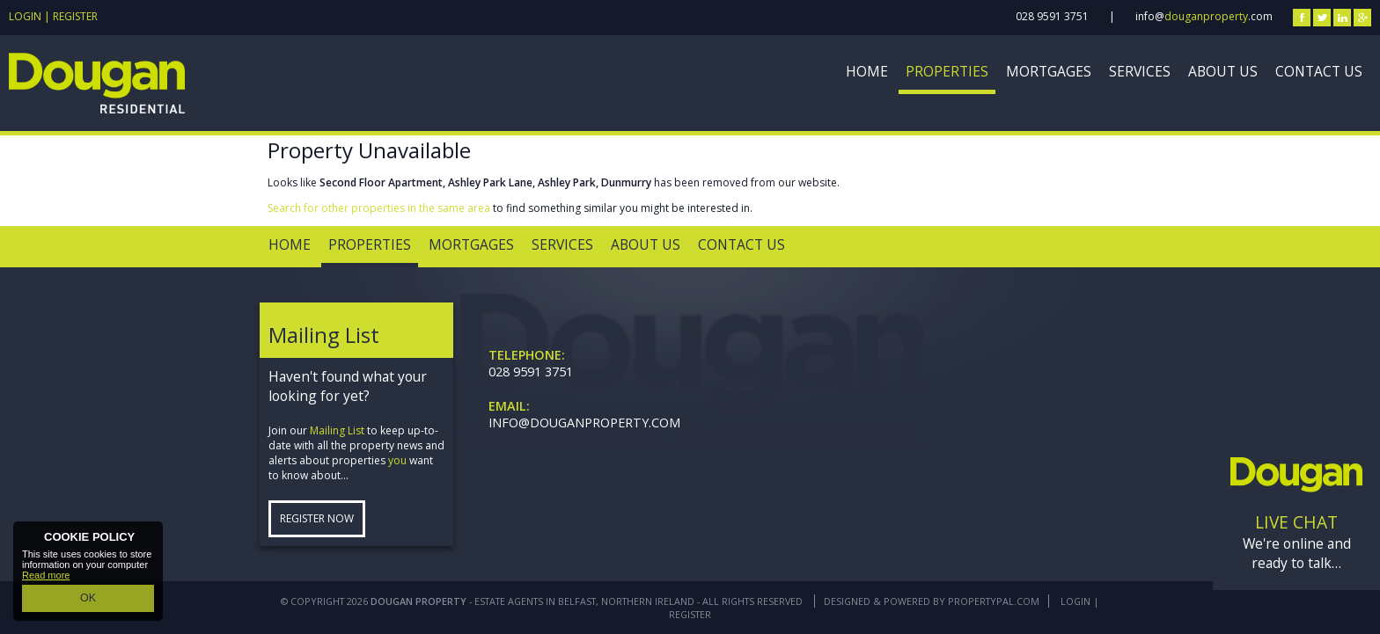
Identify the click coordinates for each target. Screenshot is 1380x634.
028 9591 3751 (1052, 16)
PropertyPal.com (993, 601)
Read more (46, 578)
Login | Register (53, 16)
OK (88, 599)
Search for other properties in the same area (379, 207)
